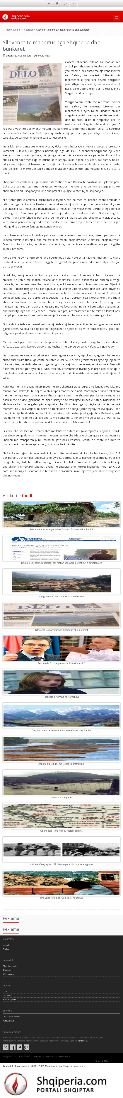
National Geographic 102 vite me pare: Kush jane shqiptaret (61, 864)
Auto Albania (8, 1021)
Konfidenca (64, 1056)
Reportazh (28, 29)
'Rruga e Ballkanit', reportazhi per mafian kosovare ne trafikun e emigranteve (61, 563)
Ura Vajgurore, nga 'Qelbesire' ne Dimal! (61, 897)
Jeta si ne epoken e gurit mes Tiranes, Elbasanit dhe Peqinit (61, 529)
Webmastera (8, 974)
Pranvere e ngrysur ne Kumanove (61, 696)
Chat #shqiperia (10, 966)
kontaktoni (82, 1041)
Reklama (50, 1056)
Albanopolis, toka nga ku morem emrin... (61, 830)
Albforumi (7, 970)
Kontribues (24, 1056)
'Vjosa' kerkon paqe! (61, 797)
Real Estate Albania (11, 1017)
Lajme (16, 29)
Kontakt (38, 1056)
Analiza (6, 949)
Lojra (5, 991)
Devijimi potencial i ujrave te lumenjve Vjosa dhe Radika (61, 730)
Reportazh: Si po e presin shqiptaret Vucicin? (61, 663)
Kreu (8, 29)
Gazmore (7, 995)
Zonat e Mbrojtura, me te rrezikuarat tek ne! (61, 764)
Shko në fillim (101, 1061)
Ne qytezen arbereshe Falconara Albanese (61, 596)
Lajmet (6, 945)
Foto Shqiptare (9, 999)
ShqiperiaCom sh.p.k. (73, 1066)
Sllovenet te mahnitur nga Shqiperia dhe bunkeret (61, 630)
